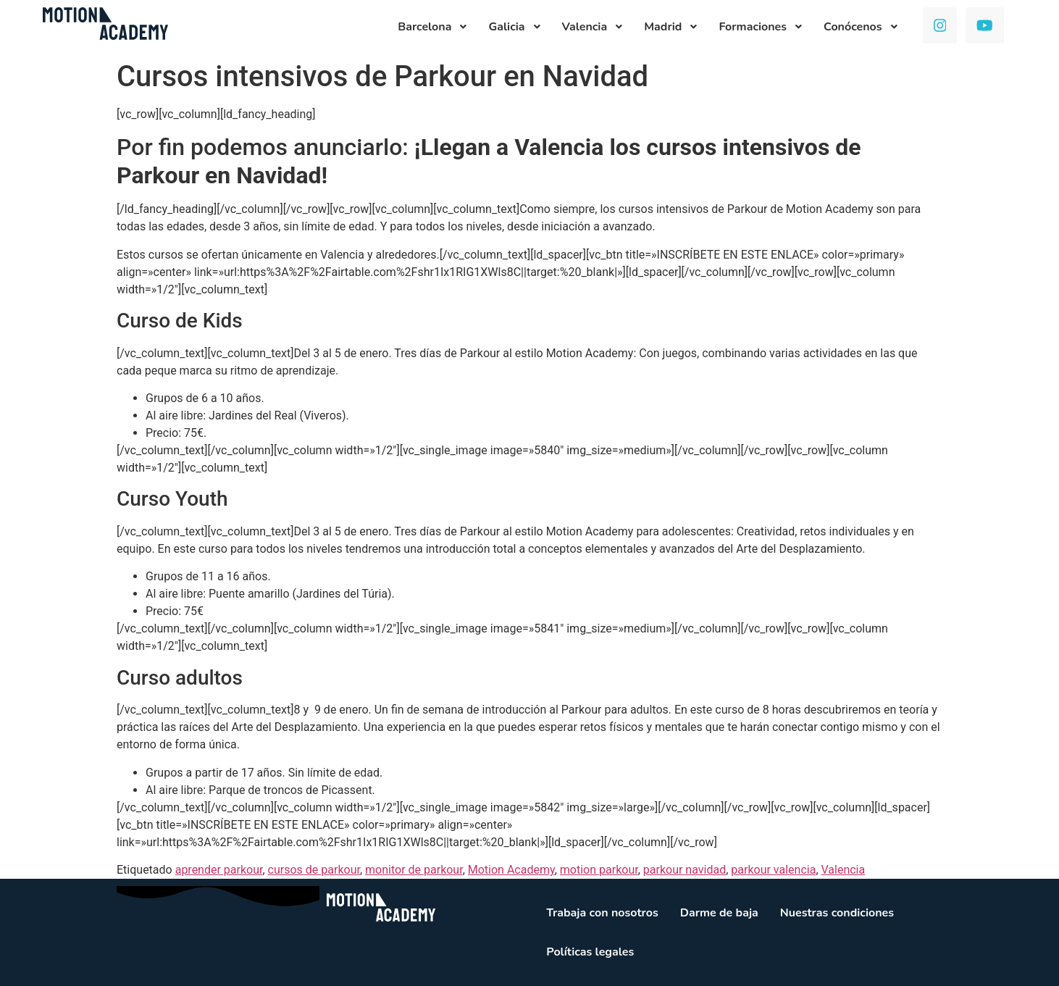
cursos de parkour (314, 870)
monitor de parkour (414, 870)
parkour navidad (684, 870)
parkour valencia (773, 870)
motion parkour (599, 870)
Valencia (843, 870)
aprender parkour (219, 870)
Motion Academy (511, 870)
